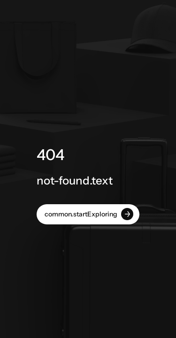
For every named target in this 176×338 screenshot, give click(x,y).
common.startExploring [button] (89, 214)
